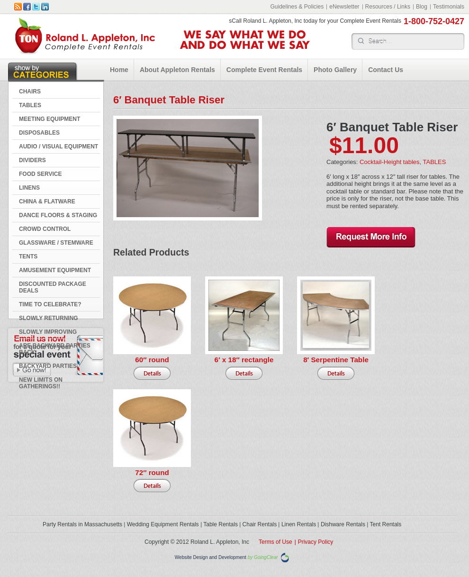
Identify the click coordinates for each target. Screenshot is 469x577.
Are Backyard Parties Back (54, 349)
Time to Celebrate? (50, 304)
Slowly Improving (48, 332)
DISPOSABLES (39, 132)
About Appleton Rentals (177, 69)
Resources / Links (387, 6)
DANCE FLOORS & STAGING (58, 215)
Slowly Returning (48, 318)
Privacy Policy (316, 542)
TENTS (28, 256)
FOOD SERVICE (40, 174)
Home (119, 69)
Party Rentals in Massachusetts (82, 524)
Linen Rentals (298, 524)
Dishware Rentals (343, 524)
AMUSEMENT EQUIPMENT (55, 270)
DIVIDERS (32, 160)
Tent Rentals (386, 524)
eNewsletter (344, 6)
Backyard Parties (48, 366)
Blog (421, 6)
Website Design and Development (210, 557)
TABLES (30, 105)
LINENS (29, 187)
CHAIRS (30, 91)
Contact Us (385, 69)
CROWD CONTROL (45, 229)
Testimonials (448, 6)
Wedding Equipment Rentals (163, 524)
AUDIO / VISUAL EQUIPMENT (58, 146)
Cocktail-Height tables (389, 161)
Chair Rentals (260, 524)
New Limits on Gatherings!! (41, 383)
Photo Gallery (335, 69)
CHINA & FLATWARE (47, 201)
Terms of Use (275, 542)
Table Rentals (220, 524)
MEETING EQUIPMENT (49, 119)
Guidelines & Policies (297, 6)
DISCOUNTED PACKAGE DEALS (52, 287)
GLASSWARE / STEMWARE (56, 242)
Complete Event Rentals (264, 69)
